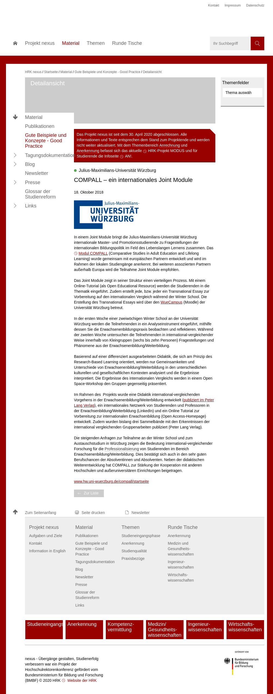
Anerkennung (88, 151)
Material (33, 117)
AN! (128, 156)
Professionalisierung (122, 449)
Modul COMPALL (93, 253)
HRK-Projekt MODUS (166, 151)
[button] (15, 155)
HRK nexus (33, 72)
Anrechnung (169, 145)
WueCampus (171, 302)
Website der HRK (81, 680)
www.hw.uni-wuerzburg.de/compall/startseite (111, 481)
